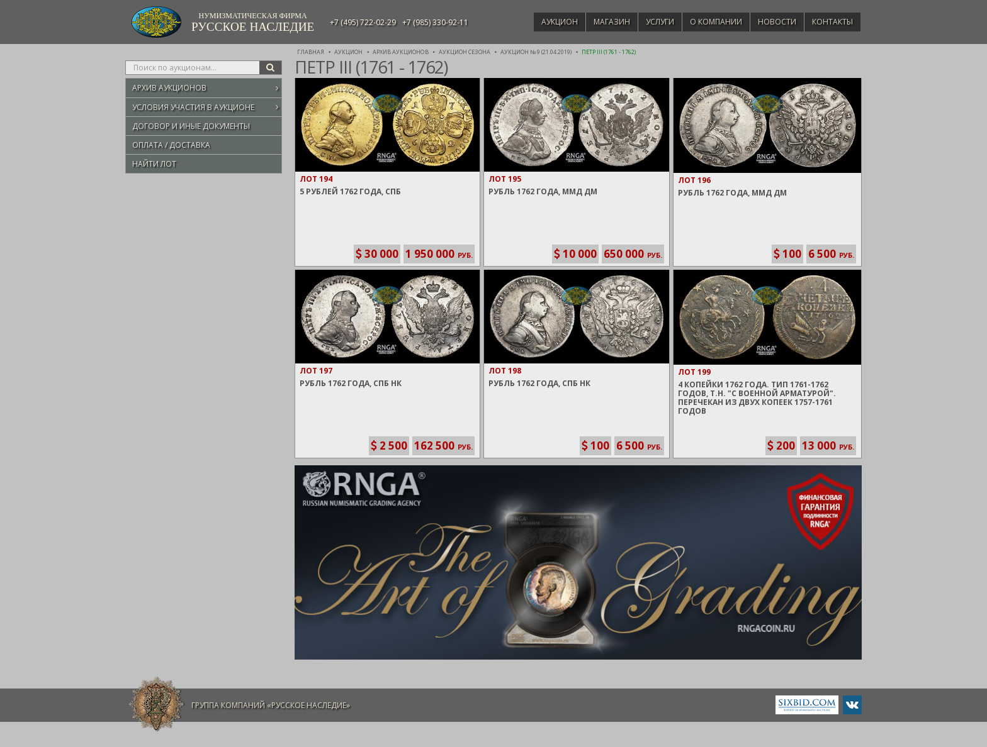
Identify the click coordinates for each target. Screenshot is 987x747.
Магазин (596, 21)
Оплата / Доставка (171, 145)
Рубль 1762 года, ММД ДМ (542, 191)
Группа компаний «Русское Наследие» (270, 705)
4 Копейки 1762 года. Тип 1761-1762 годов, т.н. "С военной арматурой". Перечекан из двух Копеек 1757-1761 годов (757, 397)
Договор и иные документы (191, 126)
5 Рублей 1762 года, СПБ (350, 191)
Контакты (830, 21)
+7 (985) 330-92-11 (435, 22)
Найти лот (154, 163)
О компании (707, 21)
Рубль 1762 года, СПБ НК (351, 383)
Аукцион (541, 21)
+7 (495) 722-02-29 (363, 22)
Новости (772, 21)
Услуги (648, 21)
